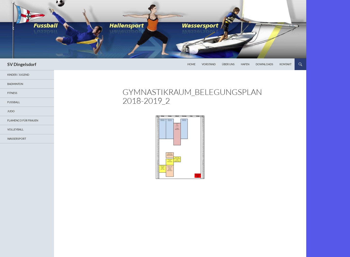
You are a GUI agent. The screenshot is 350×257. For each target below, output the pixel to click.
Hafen (245, 64)
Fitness (12, 92)
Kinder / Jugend (18, 74)
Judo (11, 111)
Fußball (13, 102)
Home (191, 64)
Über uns (228, 64)
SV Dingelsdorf (21, 64)
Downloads (264, 64)
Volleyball (15, 129)
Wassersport (16, 138)
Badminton (15, 83)
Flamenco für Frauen (22, 120)
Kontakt (285, 64)
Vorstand (209, 64)
